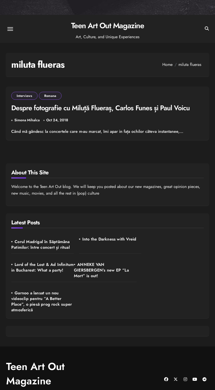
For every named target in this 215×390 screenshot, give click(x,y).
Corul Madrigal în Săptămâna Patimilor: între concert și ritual (40, 244)
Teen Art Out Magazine (107, 25)
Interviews (24, 95)
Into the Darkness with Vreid (108, 239)
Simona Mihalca (27, 120)
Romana (50, 95)
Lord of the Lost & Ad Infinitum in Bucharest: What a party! (171, 244)
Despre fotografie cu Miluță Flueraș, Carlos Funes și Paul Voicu (101, 108)
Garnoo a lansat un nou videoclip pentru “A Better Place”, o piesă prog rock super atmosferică (107, 276)
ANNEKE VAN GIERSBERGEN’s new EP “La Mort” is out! (38, 273)
